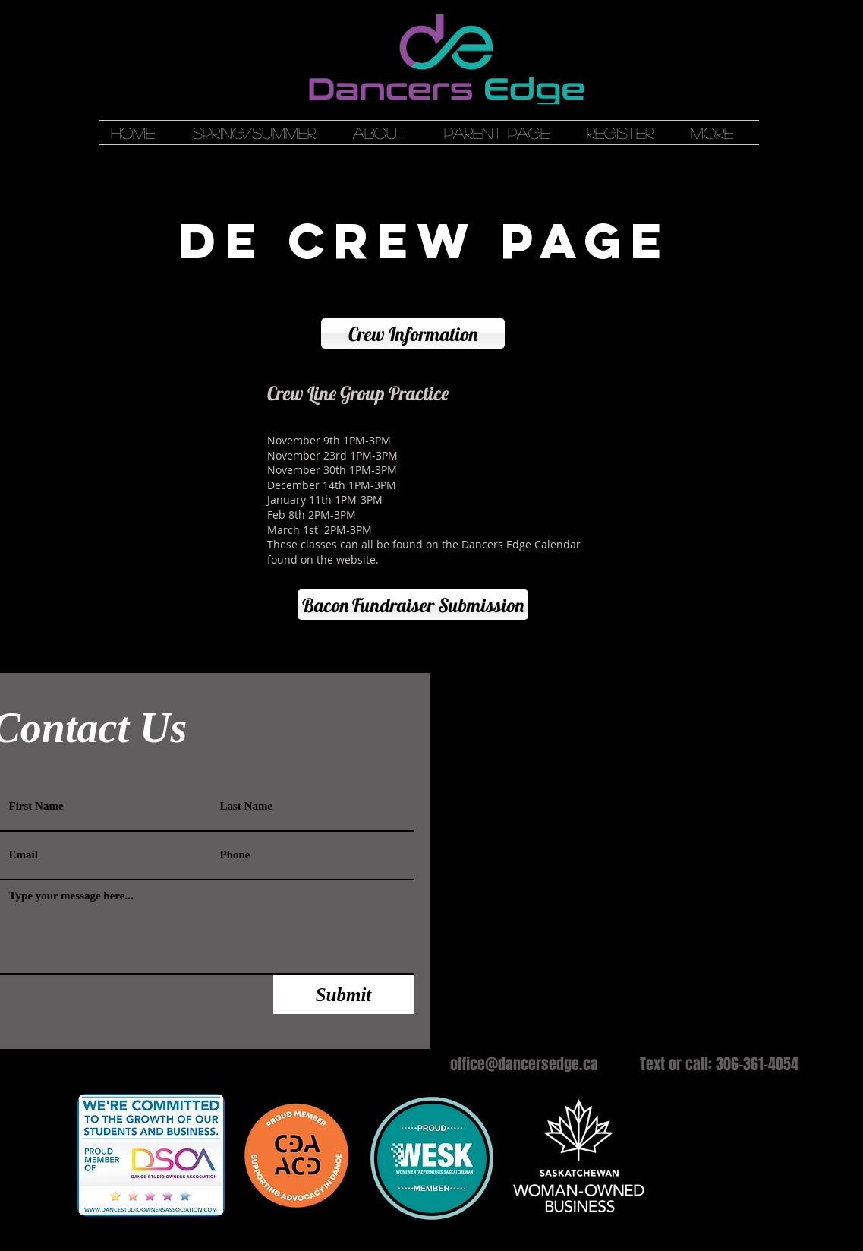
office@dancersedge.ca (524, 1064)
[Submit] (343, 994)
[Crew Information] (413, 333)
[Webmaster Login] (535, 665)
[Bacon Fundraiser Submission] (413, 604)
